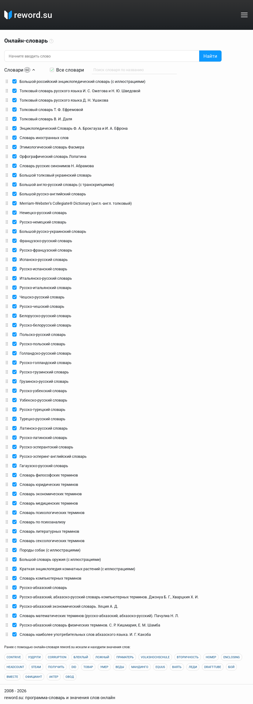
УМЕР (104, 667)
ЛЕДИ (193, 667)
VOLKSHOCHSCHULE (155, 657)
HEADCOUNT (15, 667)
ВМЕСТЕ (12, 676)
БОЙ (231, 667)
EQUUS (160, 667)
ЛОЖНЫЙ (102, 657)
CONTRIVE (14, 657)
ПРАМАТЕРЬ (125, 657)
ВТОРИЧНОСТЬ (188, 657)
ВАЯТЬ (177, 667)
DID (73, 667)
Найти (210, 56)
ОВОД (70, 676)
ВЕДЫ (120, 667)
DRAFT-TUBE (212, 667)
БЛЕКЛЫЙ (81, 657)
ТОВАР (88, 667)
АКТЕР (53, 676)
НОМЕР (211, 657)
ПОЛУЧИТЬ (56, 667)
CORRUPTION (57, 657)
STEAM (36, 667)
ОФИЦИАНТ (33, 676)
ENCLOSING (231, 657)
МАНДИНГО (139, 667)
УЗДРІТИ (34, 657)
